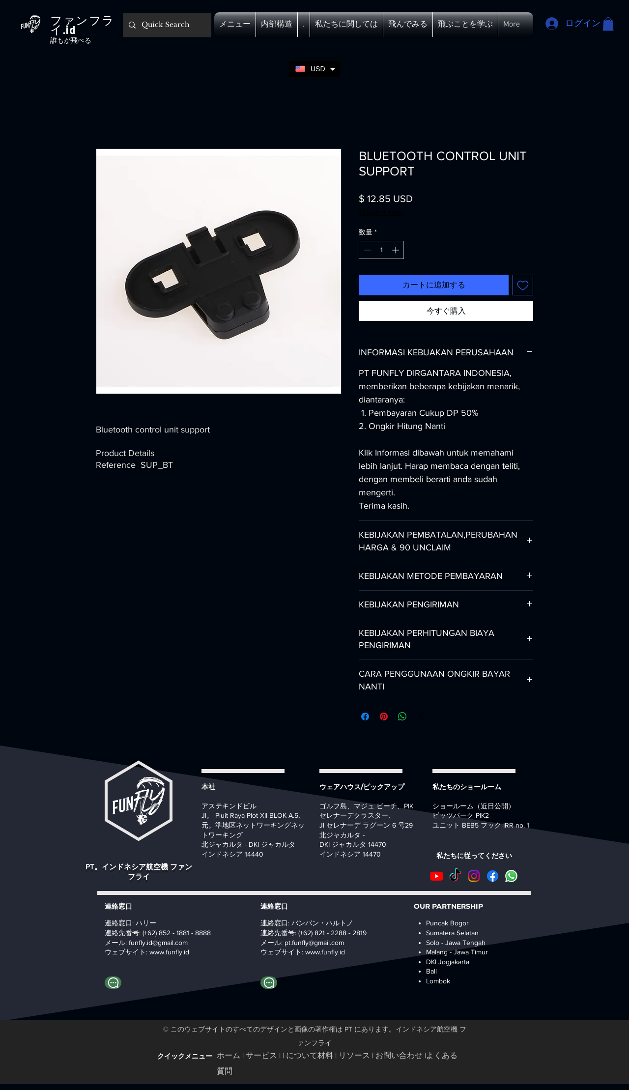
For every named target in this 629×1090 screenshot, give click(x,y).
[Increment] (396, 249)
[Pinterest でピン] (384, 716)
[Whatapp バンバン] (268, 982)
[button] (235, 24)
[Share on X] (421, 716)
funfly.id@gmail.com (158, 943)
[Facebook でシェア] (365, 716)
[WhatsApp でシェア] (402, 716)
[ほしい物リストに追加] (523, 285)
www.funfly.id (325, 952)
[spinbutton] (381, 249)
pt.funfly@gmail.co (312, 943)
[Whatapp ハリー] (113, 982)
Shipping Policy (382, 212)
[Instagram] (474, 876)
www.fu (160, 952)
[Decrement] (366, 249)
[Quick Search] (166, 25)
